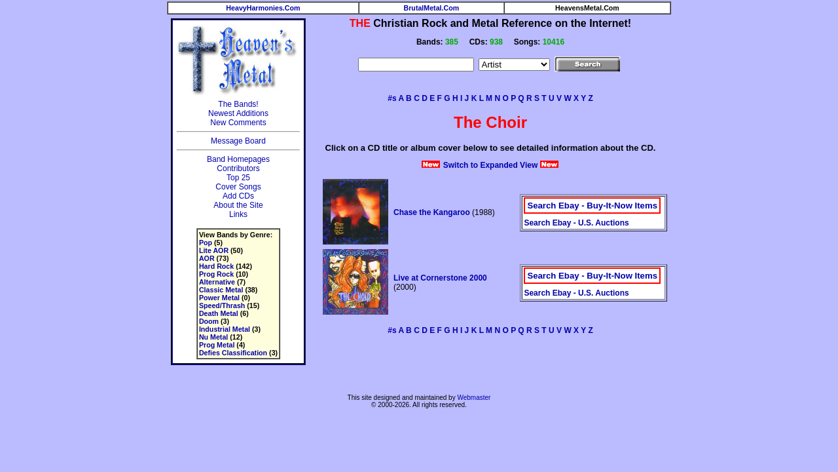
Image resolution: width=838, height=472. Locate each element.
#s (392, 98)
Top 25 (238, 177)
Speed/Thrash (222, 305)
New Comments (238, 122)
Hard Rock (216, 266)
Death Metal (218, 313)
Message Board (238, 141)
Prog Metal (216, 345)
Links (238, 214)
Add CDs (238, 196)
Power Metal (219, 298)
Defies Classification (233, 353)
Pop (205, 242)
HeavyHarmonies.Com (263, 8)
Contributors (238, 168)
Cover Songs (238, 186)
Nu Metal (213, 337)
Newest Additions (238, 113)
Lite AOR (213, 250)
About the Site (238, 205)
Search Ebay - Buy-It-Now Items (592, 205)
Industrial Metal (224, 329)
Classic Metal (221, 290)
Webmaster (473, 397)
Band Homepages (238, 159)
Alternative (217, 282)
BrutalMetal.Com (432, 8)
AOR (207, 258)
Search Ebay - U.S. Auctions (576, 222)
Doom (209, 321)
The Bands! (238, 104)
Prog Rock (216, 274)
